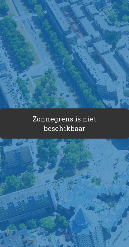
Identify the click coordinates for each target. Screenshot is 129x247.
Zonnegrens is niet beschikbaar (64, 123)
